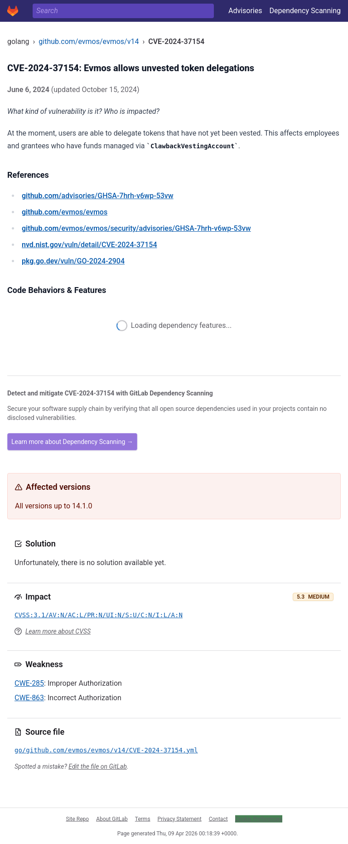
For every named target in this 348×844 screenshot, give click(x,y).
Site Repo (77, 818)
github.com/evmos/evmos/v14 (89, 41)
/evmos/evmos (64, 212)
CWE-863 (29, 697)
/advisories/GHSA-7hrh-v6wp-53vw (98, 195)
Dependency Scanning (305, 10)
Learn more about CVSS (58, 631)
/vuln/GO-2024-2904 (73, 261)
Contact (218, 818)
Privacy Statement (180, 818)
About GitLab (112, 818)
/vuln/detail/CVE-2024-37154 (89, 244)
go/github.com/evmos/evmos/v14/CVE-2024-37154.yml (106, 750)
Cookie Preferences (258, 818)
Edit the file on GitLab (97, 766)
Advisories (245, 10)
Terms (142, 818)
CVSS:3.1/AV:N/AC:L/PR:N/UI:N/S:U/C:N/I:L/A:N (98, 615)
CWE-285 (29, 683)
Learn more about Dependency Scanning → (72, 441)
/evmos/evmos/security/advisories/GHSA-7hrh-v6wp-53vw (136, 228)
